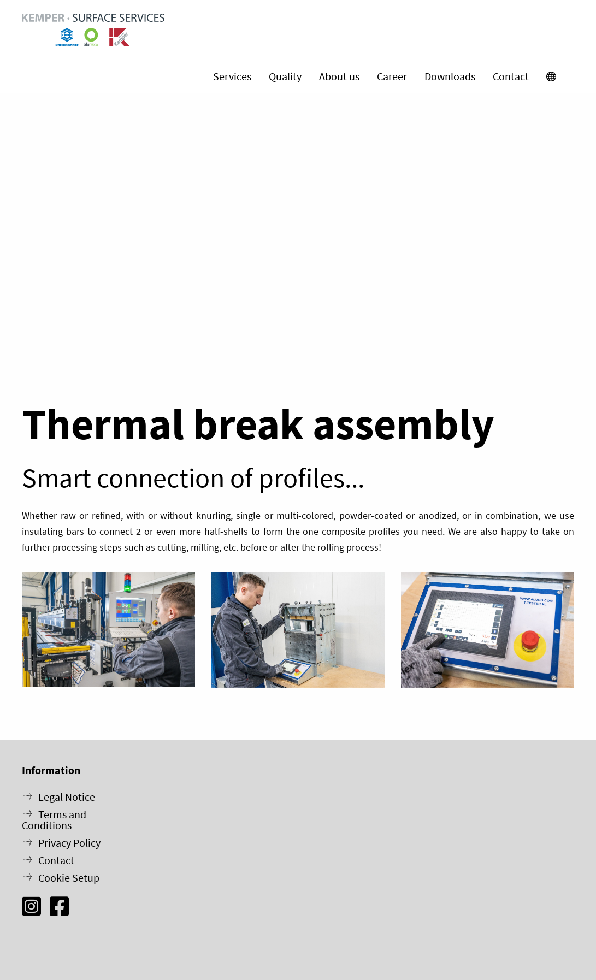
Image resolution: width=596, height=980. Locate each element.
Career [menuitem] (392, 76)
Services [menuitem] (232, 76)
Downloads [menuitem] (449, 76)
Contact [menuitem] (511, 76)
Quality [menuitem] (285, 76)
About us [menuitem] (339, 76)
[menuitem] (551, 76)
